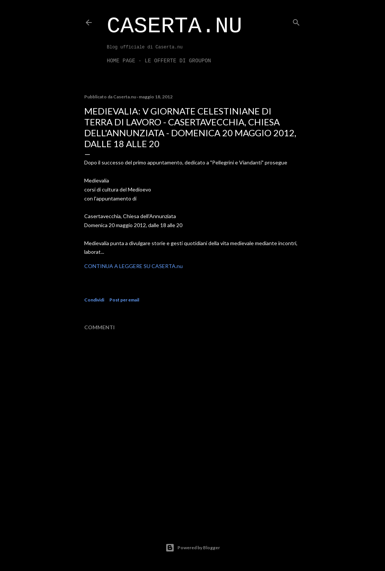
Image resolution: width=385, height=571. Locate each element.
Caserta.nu (174, 26)
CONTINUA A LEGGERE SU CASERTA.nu (133, 266)
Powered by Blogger (192, 547)
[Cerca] (296, 21)
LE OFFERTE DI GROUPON (178, 61)
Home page (121, 61)
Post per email (124, 300)
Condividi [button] (94, 300)
